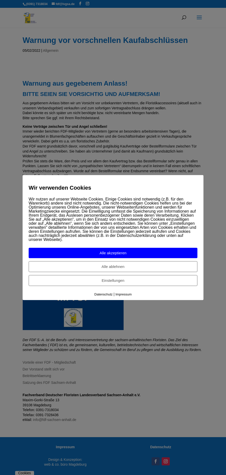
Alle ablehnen (113, 267)
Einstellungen (113, 281)
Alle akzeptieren (113, 253)
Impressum (124, 294)
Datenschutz (103, 294)
